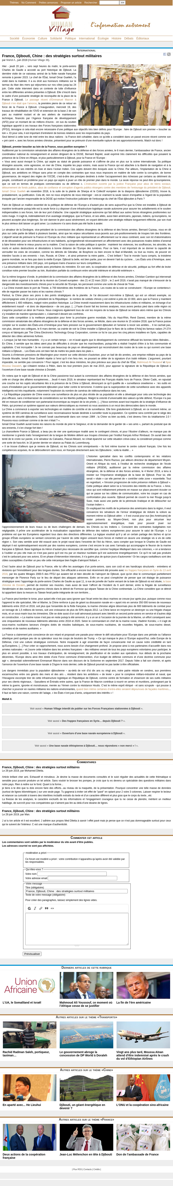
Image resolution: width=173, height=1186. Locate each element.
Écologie (103, 38)
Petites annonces (48, 2)
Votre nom (31, 873)
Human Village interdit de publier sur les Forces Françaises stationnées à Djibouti (92, 708)
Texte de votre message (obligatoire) (45, 894)
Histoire (116, 38)
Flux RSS (77, 1175)
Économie (28, 38)
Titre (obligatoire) (34, 887)
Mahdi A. (11, 60)
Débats (128, 38)
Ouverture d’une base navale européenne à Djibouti (92, 733)
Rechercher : (91, 2)
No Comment (28, 2)
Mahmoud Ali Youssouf (149, 362)
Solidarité (56, 38)
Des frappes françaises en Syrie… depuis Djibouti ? (92, 721)
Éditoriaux (142, 38)
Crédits (96, 1175)
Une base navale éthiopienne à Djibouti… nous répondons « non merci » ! (92, 745)
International (87, 38)
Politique (70, 38)
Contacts (88, 1175)
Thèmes (14, 2)
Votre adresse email (36, 878)
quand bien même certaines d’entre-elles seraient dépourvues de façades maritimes (122, 689)
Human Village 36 (38, 60)
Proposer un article (71, 2)
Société (14, 38)
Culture (42, 38)
